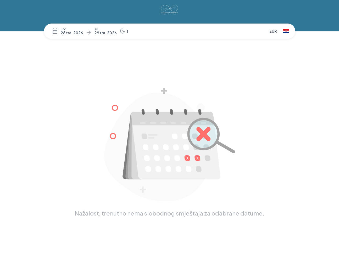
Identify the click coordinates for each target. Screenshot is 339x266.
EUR (273, 31)
